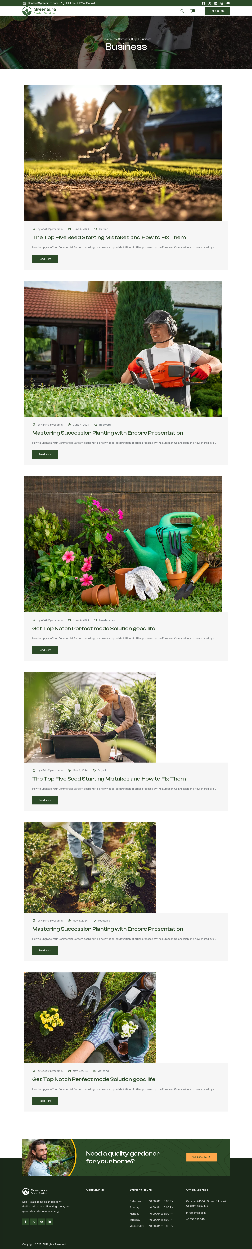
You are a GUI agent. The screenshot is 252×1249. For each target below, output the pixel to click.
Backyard (105, 424)
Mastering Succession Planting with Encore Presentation (107, 433)
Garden (103, 229)
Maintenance (107, 620)
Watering (103, 1070)
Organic (102, 770)
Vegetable (104, 920)
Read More (45, 258)
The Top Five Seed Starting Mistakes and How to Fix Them (109, 237)
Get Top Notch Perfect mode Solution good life (93, 628)
